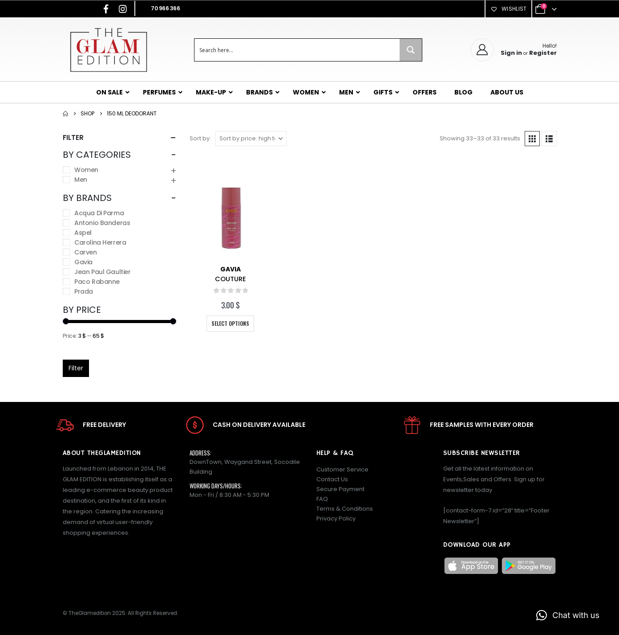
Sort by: (200, 138)
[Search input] (297, 49)
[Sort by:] (251, 138)
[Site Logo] (108, 49)
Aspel (83, 232)
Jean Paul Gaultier (102, 271)
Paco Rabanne (97, 281)
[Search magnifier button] (411, 50)
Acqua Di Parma (99, 213)
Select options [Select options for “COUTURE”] (230, 323)
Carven (85, 252)
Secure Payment (340, 489)
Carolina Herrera (100, 242)
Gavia (230, 269)
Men (80, 179)
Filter (76, 368)
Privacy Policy (336, 518)
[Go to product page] (230, 218)
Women (86, 169)
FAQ (322, 499)
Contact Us (332, 479)
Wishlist (508, 8)
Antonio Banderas (102, 222)
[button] (532, 138)
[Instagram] (122, 9)
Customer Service (342, 469)
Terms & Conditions (344, 508)
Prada (83, 291)
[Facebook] (106, 9)
